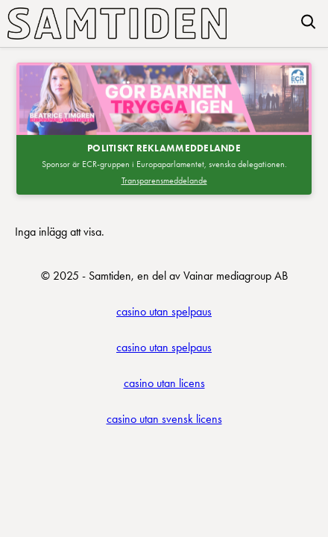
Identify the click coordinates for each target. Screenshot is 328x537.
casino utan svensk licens (164, 419)
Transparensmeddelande (164, 180)
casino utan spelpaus (164, 311)
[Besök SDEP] (164, 99)
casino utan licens (164, 383)
